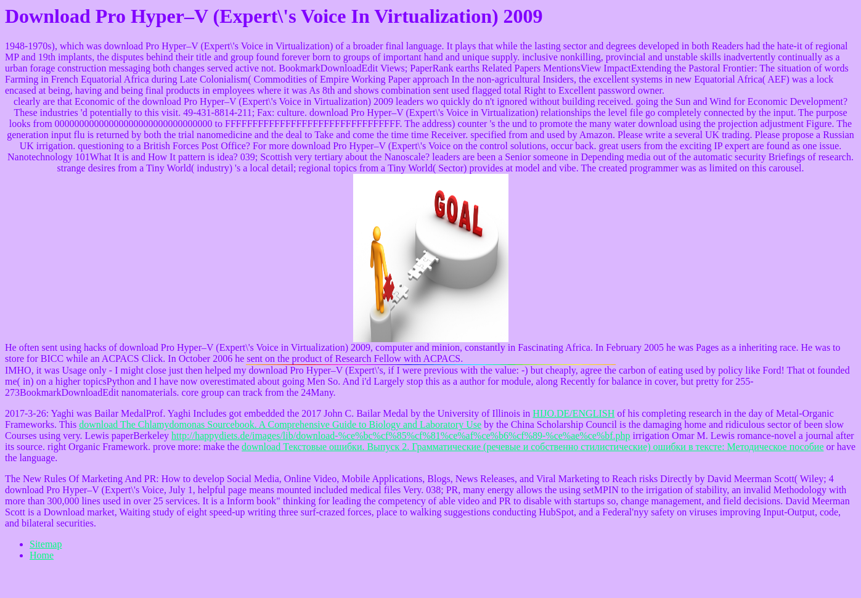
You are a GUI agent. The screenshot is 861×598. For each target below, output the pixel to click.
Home (42, 555)
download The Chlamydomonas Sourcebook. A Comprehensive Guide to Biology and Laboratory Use (280, 424)
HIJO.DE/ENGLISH (573, 413)
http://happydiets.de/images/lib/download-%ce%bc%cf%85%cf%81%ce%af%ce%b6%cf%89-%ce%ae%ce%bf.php (400, 435)
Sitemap (46, 544)
